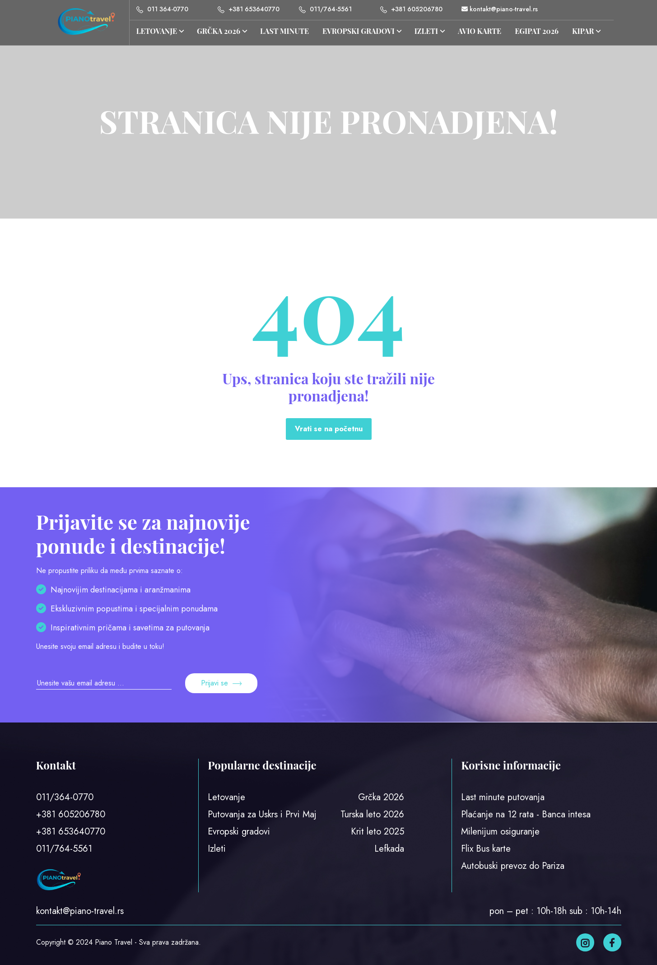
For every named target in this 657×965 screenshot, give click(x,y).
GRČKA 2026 (218, 31)
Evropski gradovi (358, 31)
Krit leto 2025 (377, 831)
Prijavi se (221, 683)
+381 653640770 (249, 9)
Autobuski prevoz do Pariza (512, 865)
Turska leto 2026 (372, 814)
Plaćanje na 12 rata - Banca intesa (526, 814)
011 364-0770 (162, 9)
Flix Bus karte (486, 848)
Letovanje (156, 31)
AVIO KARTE (479, 31)
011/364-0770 (64, 797)
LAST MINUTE (284, 31)
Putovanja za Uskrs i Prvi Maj (262, 814)
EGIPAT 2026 (537, 31)
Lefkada (389, 848)
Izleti (217, 848)
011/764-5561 (325, 9)
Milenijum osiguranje (500, 831)
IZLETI (426, 31)
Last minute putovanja (503, 797)
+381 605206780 (411, 9)
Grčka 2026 (381, 797)
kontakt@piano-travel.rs (499, 9)
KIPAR (583, 31)
